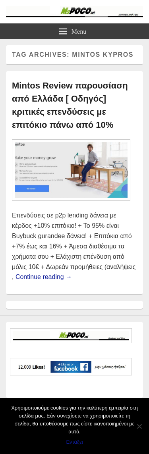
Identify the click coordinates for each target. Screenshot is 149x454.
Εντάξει (74, 442)
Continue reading (43, 276)
